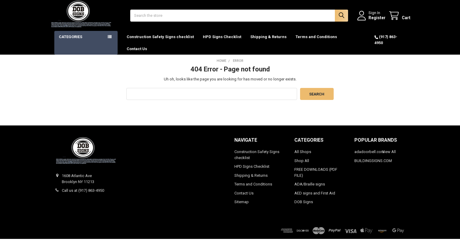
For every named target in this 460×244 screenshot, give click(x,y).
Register (372, 20)
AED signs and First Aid (314, 198)
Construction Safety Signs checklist (160, 42)
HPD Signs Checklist (222, 42)
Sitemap (241, 207)
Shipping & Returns (268, 42)
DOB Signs (303, 207)
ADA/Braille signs (309, 189)
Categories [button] (70, 42)
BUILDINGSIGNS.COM (373, 166)
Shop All (301, 166)
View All (389, 157)
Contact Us (137, 53)
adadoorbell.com (369, 157)
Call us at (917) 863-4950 (83, 195)
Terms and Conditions (316, 42)
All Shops (302, 157)
